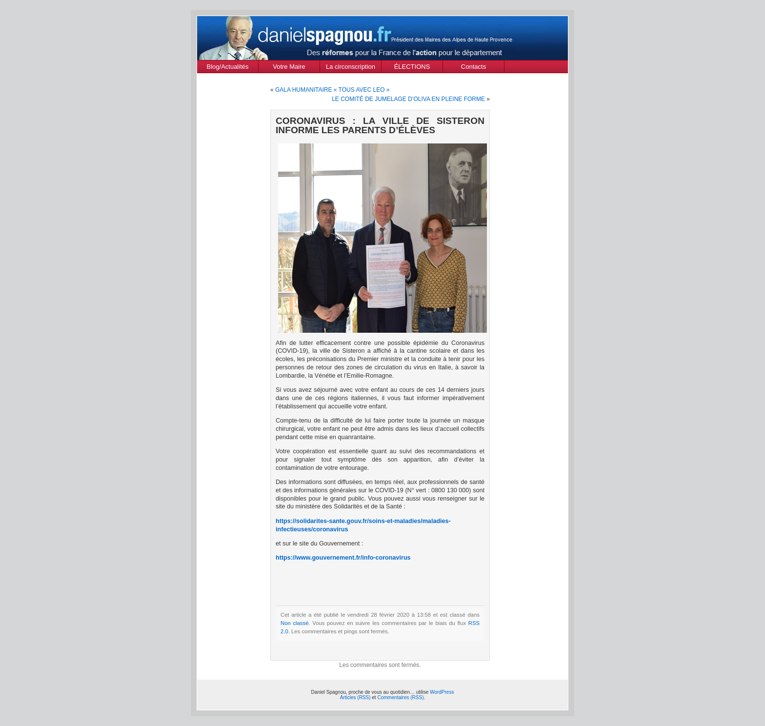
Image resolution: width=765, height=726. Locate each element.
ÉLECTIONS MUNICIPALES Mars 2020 (412, 68)
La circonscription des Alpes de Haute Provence (350, 68)
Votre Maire (289, 66)
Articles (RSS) (355, 697)
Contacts (473, 66)
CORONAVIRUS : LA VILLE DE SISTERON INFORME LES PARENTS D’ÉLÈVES (380, 125)
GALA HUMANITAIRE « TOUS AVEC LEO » (332, 89)
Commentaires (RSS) (400, 697)
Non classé (295, 623)
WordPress (442, 692)
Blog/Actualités (228, 66)
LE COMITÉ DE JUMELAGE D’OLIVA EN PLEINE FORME (408, 99)
